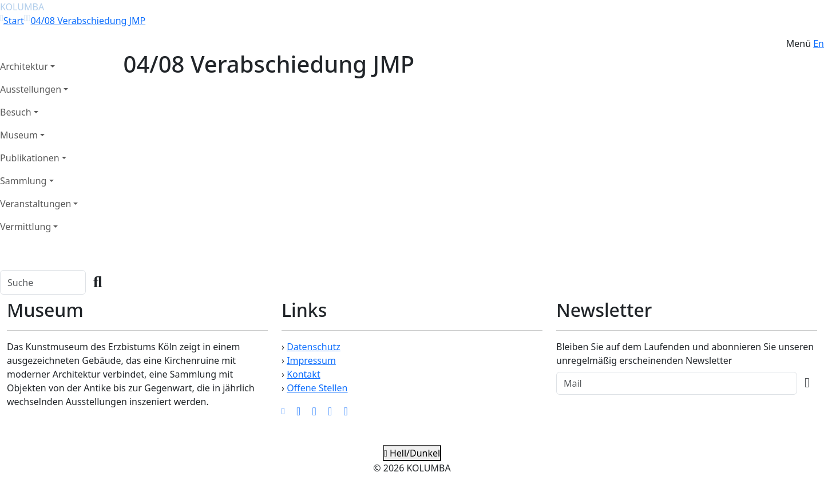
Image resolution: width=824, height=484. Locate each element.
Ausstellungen (30, 89)
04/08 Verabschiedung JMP (87, 20)
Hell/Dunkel (412, 453)
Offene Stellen (317, 388)
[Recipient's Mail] (676, 383)
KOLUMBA (22, 7)
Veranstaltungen (35, 203)
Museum (19, 135)
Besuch (15, 112)
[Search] (43, 282)
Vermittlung (25, 226)
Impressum (311, 360)
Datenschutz (313, 346)
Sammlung (23, 180)
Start (13, 20)
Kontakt (303, 374)
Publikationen (30, 158)
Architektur (24, 66)
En (818, 43)
